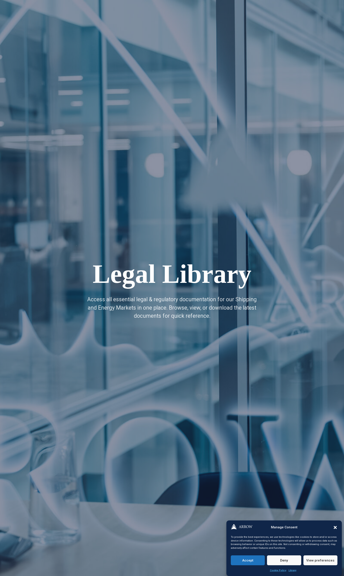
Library (292, 570)
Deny (284, 560)
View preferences (320, 560)
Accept (247, 560)
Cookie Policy (278, 570)
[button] (335, 527)
